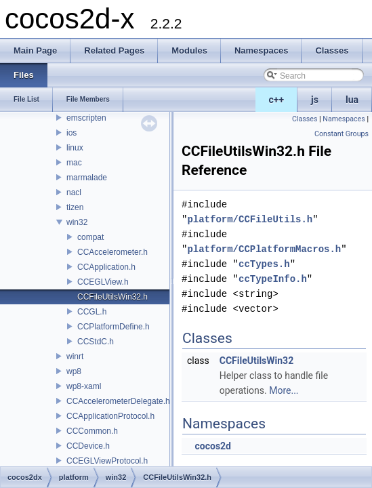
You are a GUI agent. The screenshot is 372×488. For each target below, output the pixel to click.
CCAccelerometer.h (112, 252)
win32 (76, 222)
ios (71, 133)
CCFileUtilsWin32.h (112, 297)
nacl (73, 192)
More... (283, 390)
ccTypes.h (264, 264)
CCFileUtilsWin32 (256, 360)
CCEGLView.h (103, 282)
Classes (304, 119)
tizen (74, 207)
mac (74, 162)
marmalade (86, 177)
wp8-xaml (83, 386)
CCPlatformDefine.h (113, 326)
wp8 (73, 371)
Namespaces (344, 119)
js (314, 99)
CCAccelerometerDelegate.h (118, 401)
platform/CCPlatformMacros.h (264, 249)
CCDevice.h (88, 446)
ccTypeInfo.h (273, 278)
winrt (74, 356)
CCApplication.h (106, 267)
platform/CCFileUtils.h (249, 219)
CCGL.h (91, 312)
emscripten (86, 118)
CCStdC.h (95, 341)
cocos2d (212, 446)
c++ (277, 99)
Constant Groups (341, 133)
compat (90, 237)
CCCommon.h (92, 431)
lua (352, 99)
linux (74, 147)
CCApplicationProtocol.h (110, 416)
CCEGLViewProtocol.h (107, 461)
